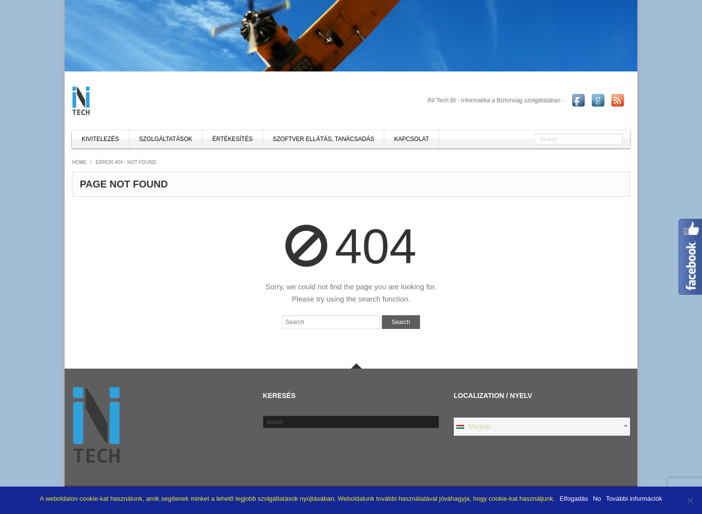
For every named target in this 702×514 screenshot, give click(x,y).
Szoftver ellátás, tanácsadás (323, 139)
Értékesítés (232, 139)
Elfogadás (574, 498)
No (597, 498)
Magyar (473, 426)
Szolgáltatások (165, 139)
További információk (634, 498)
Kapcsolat (411, 139)
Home (79, 162)
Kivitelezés (100, 139)
